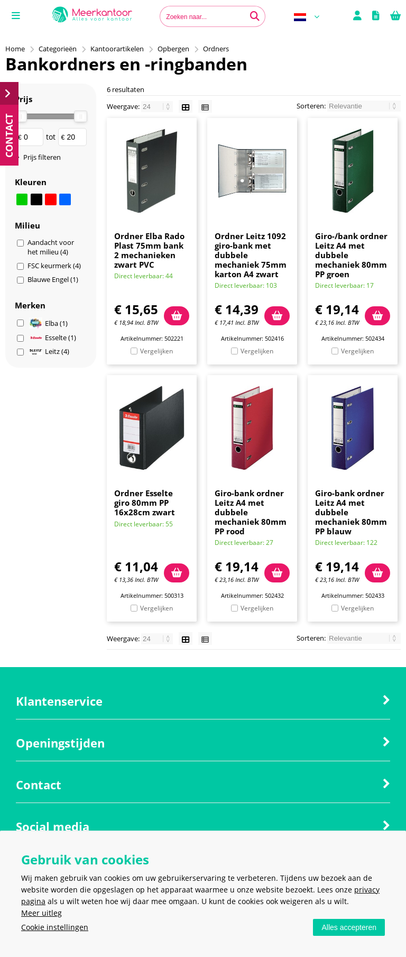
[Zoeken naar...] (254, 16)
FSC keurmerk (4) (54, 265)
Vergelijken (156, 351)
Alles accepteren (348, 927)
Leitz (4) (49, 351)
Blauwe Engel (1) (52, 279)
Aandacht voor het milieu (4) (50, 247)
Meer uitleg (41, 913)
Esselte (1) (52, 337)
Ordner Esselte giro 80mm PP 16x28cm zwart (144, 502)
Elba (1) (48, 323)
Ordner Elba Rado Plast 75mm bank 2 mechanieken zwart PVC (149, 250)
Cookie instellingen (54, 927)
